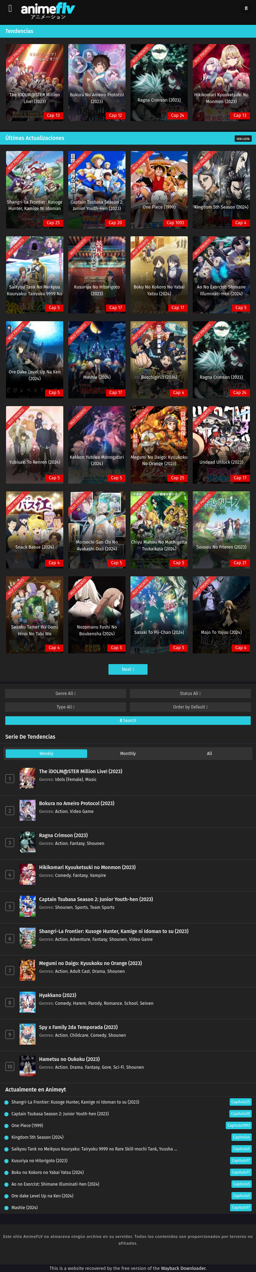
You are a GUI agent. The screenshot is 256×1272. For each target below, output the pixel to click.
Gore (106, 1067)
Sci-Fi (118, 1067)
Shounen (95, 843)
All (209, 753)
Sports (81, 907)
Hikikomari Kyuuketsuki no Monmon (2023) (87, 867)
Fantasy (77, 843)
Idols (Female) (69, 779)
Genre (65, 693)
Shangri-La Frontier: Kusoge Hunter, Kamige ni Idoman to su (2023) (113, 931)
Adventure (80, 939)
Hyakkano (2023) (57, 995)
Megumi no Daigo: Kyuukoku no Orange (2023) (90, 963)
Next (128, 669)
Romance (113, 1003)
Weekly (46, 753)
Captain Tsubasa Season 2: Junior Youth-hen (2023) (96, 899)
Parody (95, 1003)
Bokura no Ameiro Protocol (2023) (76, 804)
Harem (79, 1003)
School (131, 1003)
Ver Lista (243, 139)
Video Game (82, 811)
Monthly (128, 753)
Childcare (79, 1035)
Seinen (147, 1003)
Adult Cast (80, 971)
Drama (98, 971)
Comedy (63, 875)
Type (66, 707)
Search (128, 720)
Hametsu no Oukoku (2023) (69, 1059)
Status (190, 693)
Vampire (98, 875)
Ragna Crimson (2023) (63, 835)
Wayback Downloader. (184, 1268)
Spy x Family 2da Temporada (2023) (78, 1027)
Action (61, 811)
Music (91, 779)
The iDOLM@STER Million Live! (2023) (80, 772)
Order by (190, 707)
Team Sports (102, 907)
